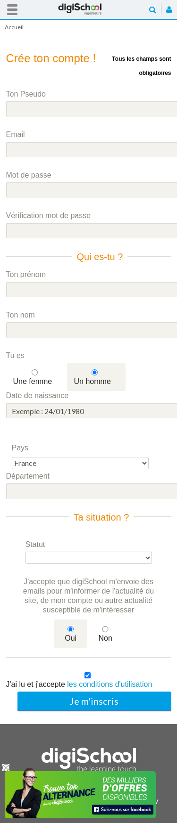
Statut (35, 544)
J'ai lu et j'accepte (79, 684)
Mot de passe (28, 175)
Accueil (88, 9)
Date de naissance (37, 395)
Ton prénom (26, 274)
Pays (20, 448)
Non (105, 638)
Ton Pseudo (26, 94)
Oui (70, 638)
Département (28, 476)
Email (15, 134)
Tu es (15, 355)
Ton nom (20, 315)
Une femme (32, 381)
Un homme (92, 381)
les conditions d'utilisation (109, 684)
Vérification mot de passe (48, 216)
